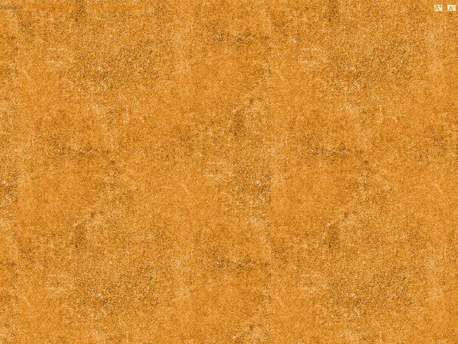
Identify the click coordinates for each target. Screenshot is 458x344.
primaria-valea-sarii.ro (53, 7)
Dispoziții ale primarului (115, 7)
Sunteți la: (11, 7)
